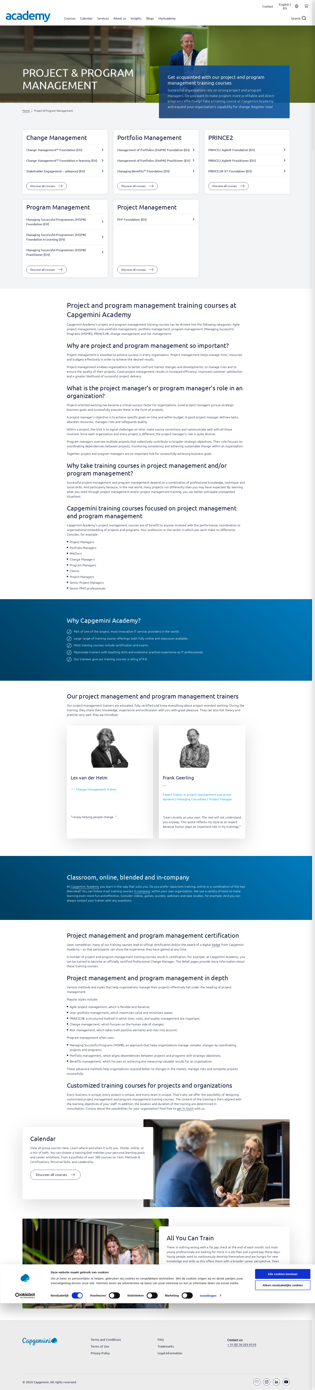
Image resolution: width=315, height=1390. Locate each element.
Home (26, 110)
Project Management (147, 207)
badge (216, 944)
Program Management (58, 207)
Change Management (56, 137)
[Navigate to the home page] (28, 16)
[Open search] (298, 18)
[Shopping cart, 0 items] (305, 8)
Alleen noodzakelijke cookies (283, 1372)
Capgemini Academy (85, 886)
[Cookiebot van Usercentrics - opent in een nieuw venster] (25, 1382)
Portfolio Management (149, 137)
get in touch (185, 1108)
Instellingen (208, 1382)
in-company (142, 891)
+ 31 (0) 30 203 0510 (241, 1344)
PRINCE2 (220, 137)
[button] (55, 1175)
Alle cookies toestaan (282, 1360)
